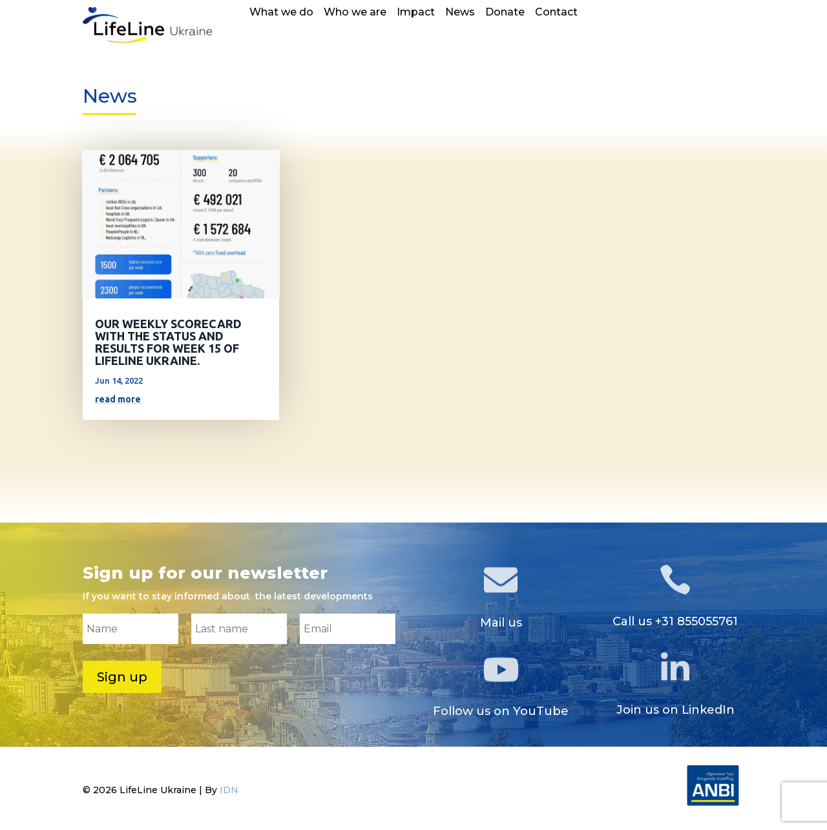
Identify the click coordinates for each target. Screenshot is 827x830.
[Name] (130, 629)
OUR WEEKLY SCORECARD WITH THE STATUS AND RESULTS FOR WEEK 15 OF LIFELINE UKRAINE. (168, 342)
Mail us (501, 623)
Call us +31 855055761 (675, 621)
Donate (505, 13)
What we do (281, 13)
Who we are (355, 13)
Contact (556, 13)
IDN (229, 790)
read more (118, 399)
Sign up (122, 677)
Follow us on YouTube (501, 711)
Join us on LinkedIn (675, 710)
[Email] (347, 629)
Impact (416, 13)
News (460, 13)
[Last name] (239, 629)
